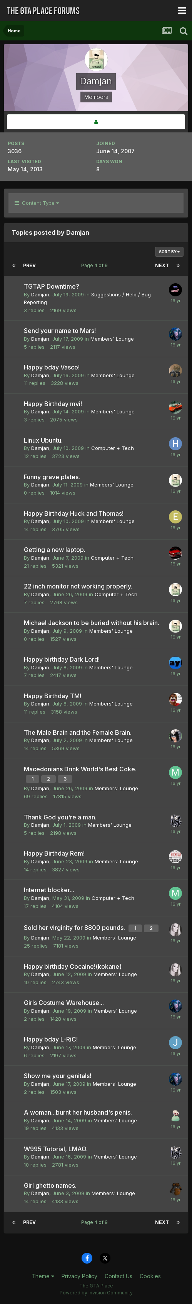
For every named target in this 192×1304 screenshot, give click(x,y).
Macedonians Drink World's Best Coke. (80, 769)
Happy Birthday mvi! (53, 404)
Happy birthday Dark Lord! (62, 659)
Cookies (150, 1276)
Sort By (169, 251)
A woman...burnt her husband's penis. (78, 1112)
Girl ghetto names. (50, 1185)
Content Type (37, 203)
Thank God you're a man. (60, 817)
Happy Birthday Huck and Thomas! (74, 513)
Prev (29, 265)
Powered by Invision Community (96, 1293)
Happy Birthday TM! (52, 696)
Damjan (40, 294)
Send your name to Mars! (60, 330)
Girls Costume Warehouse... (64, 1002)
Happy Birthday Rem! (54, 853)
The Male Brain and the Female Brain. (78, 732)
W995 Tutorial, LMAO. (56, 1149)
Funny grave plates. (52, 477)
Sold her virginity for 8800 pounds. (75, 927)
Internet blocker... (49, 890)
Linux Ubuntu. (43, 440)
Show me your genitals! (57, 1076)
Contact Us (118, 1276)
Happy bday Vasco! (52, 367)
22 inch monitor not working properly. (78, 586)
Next (162, 265)
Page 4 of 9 (95, 265)
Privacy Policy (79, 1276)
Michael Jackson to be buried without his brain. (91, 623)
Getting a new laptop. (54, 549)
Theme (43, 1276)
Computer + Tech (112, 448)
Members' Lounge (112, 339)
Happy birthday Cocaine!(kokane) (73, 966)
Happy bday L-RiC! (51, 1039)
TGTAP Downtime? (51, 286)
